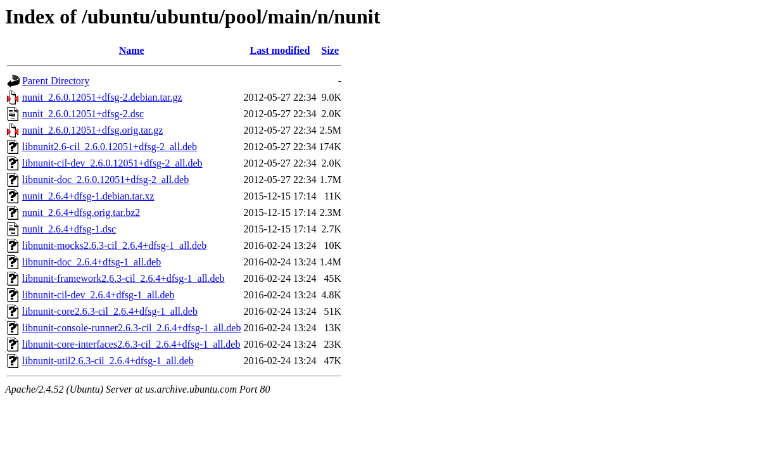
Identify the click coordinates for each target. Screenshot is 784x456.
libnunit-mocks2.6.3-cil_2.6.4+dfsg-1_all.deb (114, 245)
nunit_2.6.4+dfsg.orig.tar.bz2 (81, 212)
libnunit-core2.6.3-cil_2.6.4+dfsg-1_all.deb (110, 311)
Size (330, 50)
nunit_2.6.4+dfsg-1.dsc (69, 229)
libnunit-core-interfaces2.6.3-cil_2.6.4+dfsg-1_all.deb (131, 344)
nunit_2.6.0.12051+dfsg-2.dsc (83, 113)
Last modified (280, 50)
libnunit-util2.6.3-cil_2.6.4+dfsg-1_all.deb (108, 360)
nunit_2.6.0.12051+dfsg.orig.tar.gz (92, 130)
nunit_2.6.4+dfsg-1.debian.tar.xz (88, 196)
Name (131, 50)
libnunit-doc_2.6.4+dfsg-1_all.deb (91, 261)
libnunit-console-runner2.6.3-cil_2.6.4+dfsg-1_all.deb (131, 327)
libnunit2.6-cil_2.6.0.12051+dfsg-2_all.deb (109, 146)
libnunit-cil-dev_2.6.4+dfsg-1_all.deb (98, 294)
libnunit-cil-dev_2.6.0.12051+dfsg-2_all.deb (112, 163)
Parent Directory (55, 80)
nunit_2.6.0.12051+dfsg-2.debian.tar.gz (102, 97)
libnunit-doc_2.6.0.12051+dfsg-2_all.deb (105, 179)
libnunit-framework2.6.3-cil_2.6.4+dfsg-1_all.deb (123, 278)
